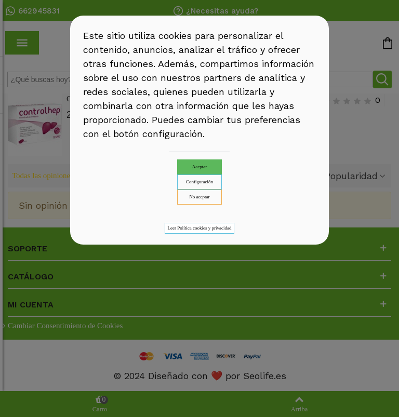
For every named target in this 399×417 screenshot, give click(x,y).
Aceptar (199, 166)
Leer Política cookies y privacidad (200, 228)
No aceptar (199, 196)
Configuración (199, 181)
